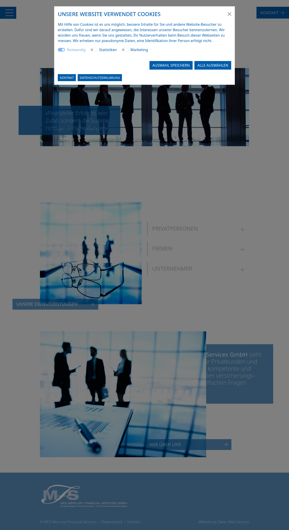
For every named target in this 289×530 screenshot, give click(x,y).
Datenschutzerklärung (100, 77)
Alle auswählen (212, 65)
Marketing (139, 49)
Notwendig (76, 49)
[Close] (229, 14)
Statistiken (108, 49)
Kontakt (67, 77)
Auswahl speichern (171, 65)
